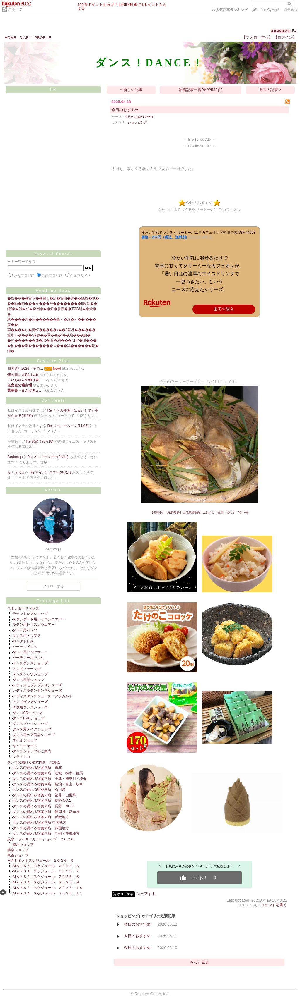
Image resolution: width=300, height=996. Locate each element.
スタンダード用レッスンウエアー (39, 619)
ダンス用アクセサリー (30, 652)
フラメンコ (21, 757)
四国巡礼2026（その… (25, 369)
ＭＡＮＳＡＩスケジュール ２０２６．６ (46, 866)
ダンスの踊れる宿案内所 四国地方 (41, 828)
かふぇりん (16, 472)
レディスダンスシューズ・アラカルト (42, 696)
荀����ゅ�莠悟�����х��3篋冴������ (51, 330)
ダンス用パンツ (25, 630)
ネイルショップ (25, 740)
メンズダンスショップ (30, 663)
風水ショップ (23, 844)
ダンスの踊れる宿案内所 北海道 (33, 762)
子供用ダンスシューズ (30, 707)
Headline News (53, 291)
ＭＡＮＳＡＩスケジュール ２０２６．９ (46, 882)
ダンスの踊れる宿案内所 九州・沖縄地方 (46, 834)
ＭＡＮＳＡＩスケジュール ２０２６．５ (40, 861)
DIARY (25, 37)
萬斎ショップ (17, 855)
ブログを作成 (268, 10)
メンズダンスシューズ (30, 702)
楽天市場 (291, 10)
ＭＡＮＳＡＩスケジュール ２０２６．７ (46, 871)
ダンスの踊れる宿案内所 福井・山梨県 (44, 795)
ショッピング (137, 122)
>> (230, 10)
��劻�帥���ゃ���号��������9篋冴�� (52, 304)
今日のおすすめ (125, 110)
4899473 (280, 31)
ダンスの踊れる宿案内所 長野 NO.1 (42, 801)
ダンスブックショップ (30, 724)
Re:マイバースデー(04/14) (48, 457)
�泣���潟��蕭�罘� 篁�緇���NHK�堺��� (52, 340)
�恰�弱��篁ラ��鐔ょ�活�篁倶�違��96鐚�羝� (53, 298)
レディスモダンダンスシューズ (37, 685)
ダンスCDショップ (27, 713)
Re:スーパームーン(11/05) (68, 426)
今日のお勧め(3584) (139, 116)
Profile (53, 490)
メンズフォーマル (27, 669)
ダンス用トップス (27, 636)
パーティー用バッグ (28, 658)
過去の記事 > (270, 89)
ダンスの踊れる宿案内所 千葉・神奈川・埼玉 (49, 779)
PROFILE (43, 37)
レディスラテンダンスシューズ (37, 691)
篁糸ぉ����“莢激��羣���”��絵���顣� (49, 335)
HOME (10, 37)
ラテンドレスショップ (30, 614)
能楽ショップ (17, 850)
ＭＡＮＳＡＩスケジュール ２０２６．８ (46, 877)
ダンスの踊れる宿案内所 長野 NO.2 (43, 806)
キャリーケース (25, 746)
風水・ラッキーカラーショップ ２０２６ (40, 839)
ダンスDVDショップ (29, 718)
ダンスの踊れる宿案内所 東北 (37, 768)
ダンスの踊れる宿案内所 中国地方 (39, 822)
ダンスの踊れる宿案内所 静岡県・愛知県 (46, 812)
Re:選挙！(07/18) (40, 441)
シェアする (146, 894)
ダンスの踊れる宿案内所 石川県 (39, 789)
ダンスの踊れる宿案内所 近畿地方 (41, 817)
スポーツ (15, 9)
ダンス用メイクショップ (32, 729)
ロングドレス (23, 641)
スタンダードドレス (23, 608)
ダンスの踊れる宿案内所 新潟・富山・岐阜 (48, 784)
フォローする (53, 586)
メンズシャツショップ (30, 674)
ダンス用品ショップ (28, 680)
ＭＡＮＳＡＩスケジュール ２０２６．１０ (48, 888)
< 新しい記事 (131, 89)
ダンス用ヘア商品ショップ (34, 735)
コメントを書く (273, 905)
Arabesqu (15, 457)
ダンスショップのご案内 (32, 751)
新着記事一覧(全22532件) (201, 89)
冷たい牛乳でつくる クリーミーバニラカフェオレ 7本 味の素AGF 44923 (198, 232)
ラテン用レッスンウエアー (34, 624)
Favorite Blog (53, 361)
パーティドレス (25, 647)
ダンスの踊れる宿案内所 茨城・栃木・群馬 (48, 773)
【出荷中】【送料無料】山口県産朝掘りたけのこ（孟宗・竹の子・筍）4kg (199, 512)
